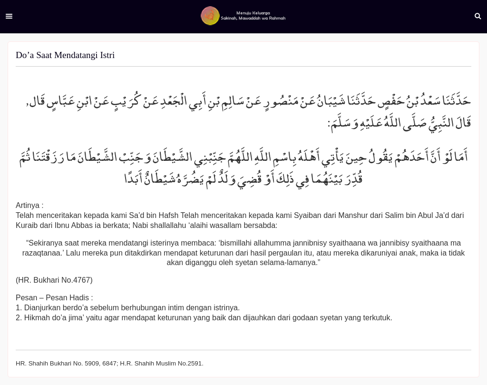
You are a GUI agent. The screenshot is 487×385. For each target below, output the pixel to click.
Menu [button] (9, 16)
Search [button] (478, 16)
